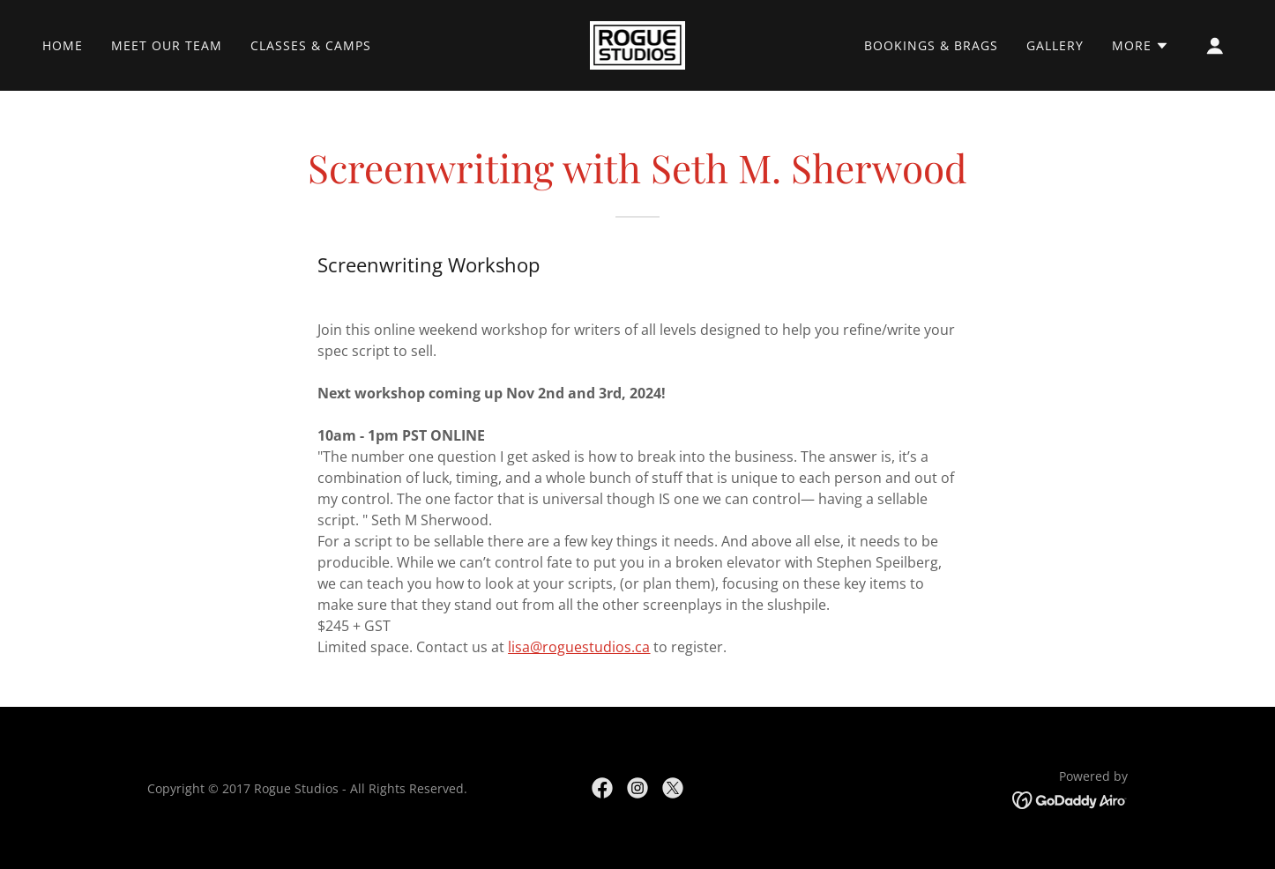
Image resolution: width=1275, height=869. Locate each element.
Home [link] (62, 45)
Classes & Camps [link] (310, 45)
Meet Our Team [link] (166, 45)
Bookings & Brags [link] (931, 45)
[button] (1140, 45)
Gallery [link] (1055, 45)
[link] (638, 44)
